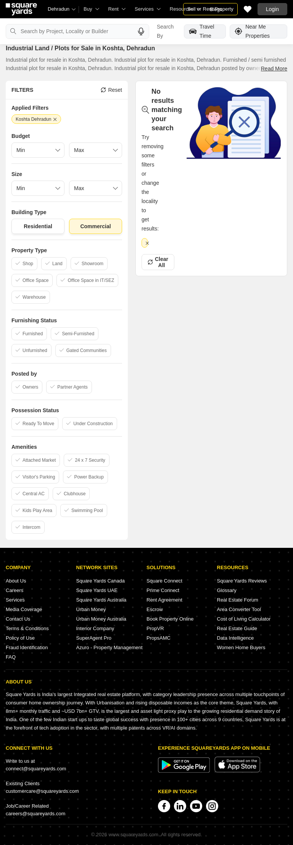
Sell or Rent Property (210, 9)
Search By (165, 31)
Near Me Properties (252, 31)
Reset (111, 90)
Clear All (158, 262)
